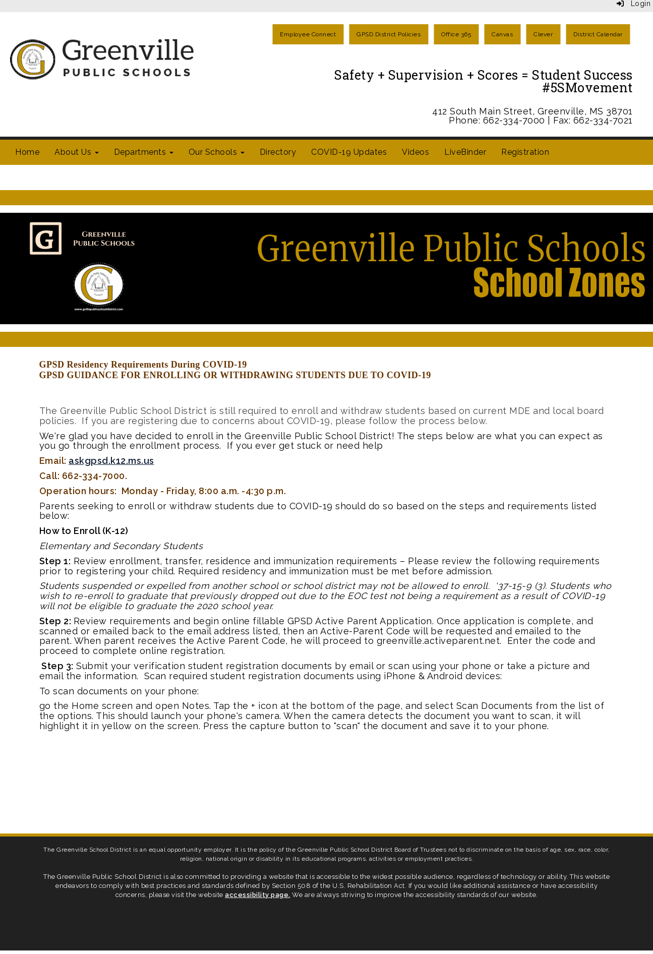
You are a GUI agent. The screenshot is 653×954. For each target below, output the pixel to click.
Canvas (502, 34)
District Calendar (598, 34)
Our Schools (217, 152)
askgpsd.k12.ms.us (111, 460)
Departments (143, 152)
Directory (278, 152)
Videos (415, 152)
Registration (525, 152)
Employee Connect (308, 34)
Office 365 (456, 34)
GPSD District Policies (389, 34)
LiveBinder (465, 152)
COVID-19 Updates (349, 152)
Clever (543, 34)
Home (27, 152)
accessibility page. (257, 895)
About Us (76, 152)
